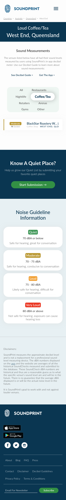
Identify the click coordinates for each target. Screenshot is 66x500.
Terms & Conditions (34, 478)
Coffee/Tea (43, 97)
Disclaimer (23, 471)
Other (41, 109)
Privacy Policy (12, 478)
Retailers (24, 103)
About (8, 460)
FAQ (26, 460)
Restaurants (39, 90)
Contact (9, 471)
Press (35, 460)
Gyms (25, 109)
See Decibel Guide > (22, 75)
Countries (8, 18)
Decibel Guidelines (42, 471)
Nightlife (21, 96)
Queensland (31, 18)
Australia (19, 18)
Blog (17, 460)
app (13, 363)
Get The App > (47, 75)
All (21, 90)
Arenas (42, 103)
